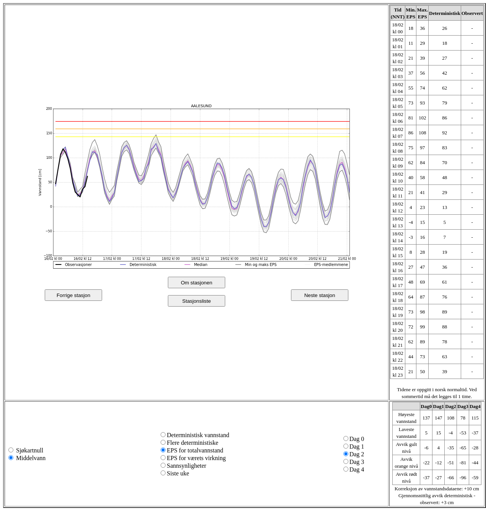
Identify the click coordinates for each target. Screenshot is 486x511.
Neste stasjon (319, 295)
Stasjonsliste (196, 301)
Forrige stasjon (73, 295)
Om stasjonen (196, 283)
